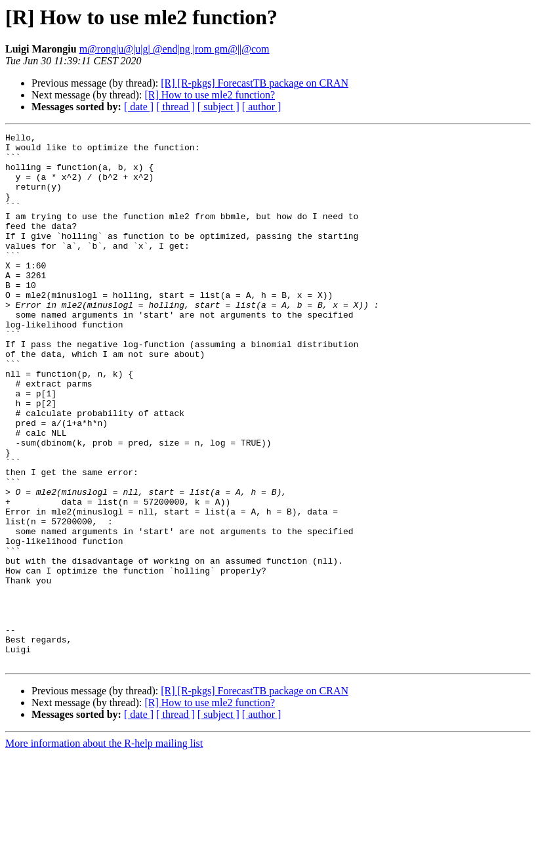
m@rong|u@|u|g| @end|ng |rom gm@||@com (174, 48)
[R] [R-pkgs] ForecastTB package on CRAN (254, 83)
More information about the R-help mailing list (104, 849)
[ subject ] (218, 106)
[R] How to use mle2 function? (209, 94)
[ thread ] (175, 106)
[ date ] (139, 106)
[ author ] (261, 106)
